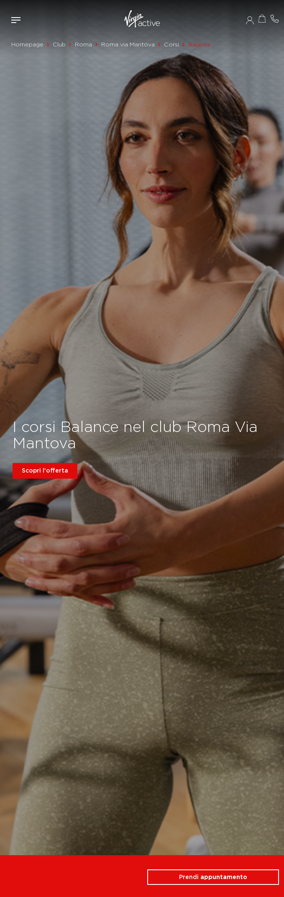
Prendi (213, 877)
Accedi (250, 20)
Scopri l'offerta (45, 470)
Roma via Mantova (128, 44)
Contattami (275, 18)
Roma (83, 44)
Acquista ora (262, 18)
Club (59, 44)
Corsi (171, 44)
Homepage (27, 44)
